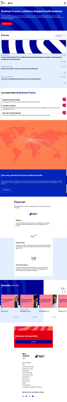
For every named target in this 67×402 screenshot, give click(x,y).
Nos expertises (26, 380)
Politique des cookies (27, 368)
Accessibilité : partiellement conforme (32, 387)
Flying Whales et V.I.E (25, 311)
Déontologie (25, 370)
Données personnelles (28, 366)
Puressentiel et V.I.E (44, 311)
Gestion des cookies (27, 374)
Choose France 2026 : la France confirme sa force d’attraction (19, 68)
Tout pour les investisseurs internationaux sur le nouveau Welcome (21, 79)
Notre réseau (25, 378)
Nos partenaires (26, 384)
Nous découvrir (26, 376)
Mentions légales (26, 362)
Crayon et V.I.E (4, 311)
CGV (23, 364)
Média (24, 382)
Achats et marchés (27, 372)
